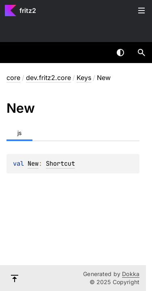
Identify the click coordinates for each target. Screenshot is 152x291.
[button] (141, 52)
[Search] (141, 52)
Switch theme (120, 52)
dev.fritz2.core (48, 78)
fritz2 (27, 10)
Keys (84, 78)
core (13, 78)
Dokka (130, 273)
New (33, 163)
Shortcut (60, 163)
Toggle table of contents (141, 10)
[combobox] (99, 52)
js (19, 132)
